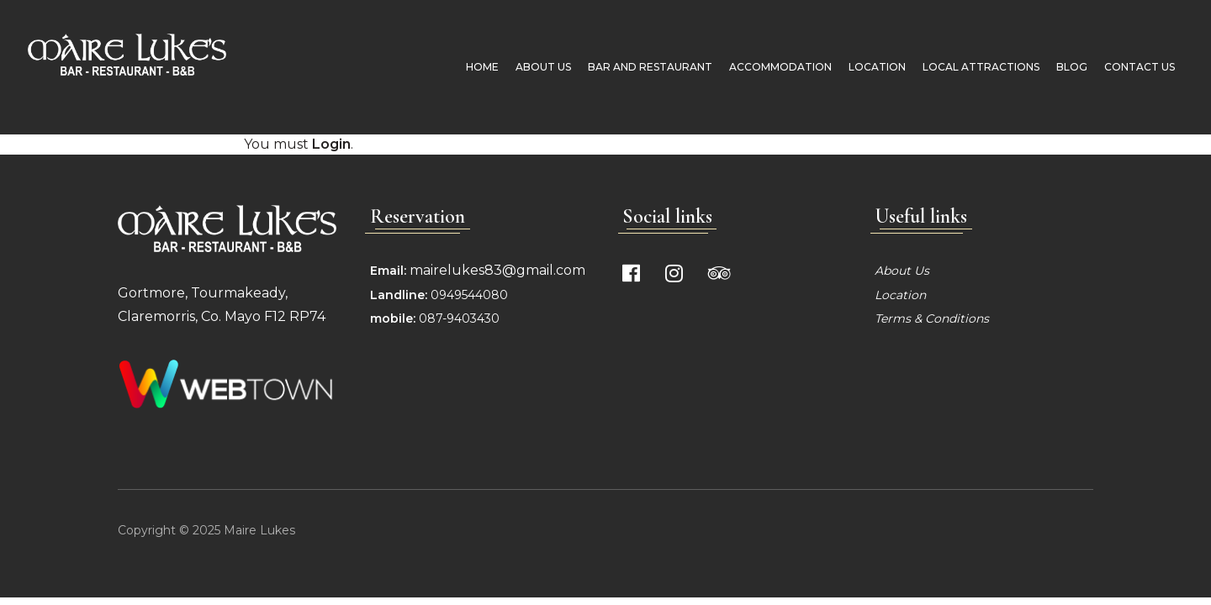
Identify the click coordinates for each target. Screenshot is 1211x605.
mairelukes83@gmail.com (497, 270)
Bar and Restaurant (644, 66)
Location (871, 66)
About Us (537, 66)
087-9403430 (459, 318)
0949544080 (467, 294)
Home (476, 66)
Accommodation (774, 66)
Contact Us (1133, 66)
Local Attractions (975, 66)
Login (331, 144)
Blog (1065, 66)
